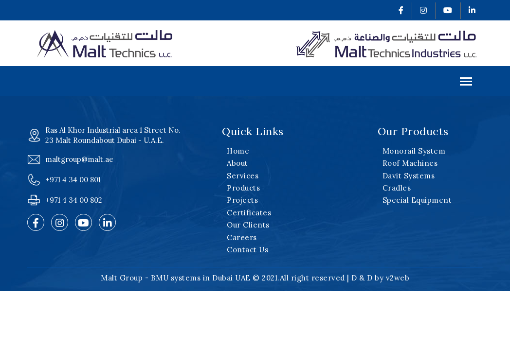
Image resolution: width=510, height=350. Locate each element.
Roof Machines (410, 163)
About (237, 163)
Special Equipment (417, 200)
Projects (242, 200)
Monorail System (414, 151)
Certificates (249, 212)
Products (243, 187)
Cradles (396, 187)
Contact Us (247, 249)
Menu (466, 82)
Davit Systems (408, 175)
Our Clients (248, 224)
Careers (242, 237)
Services (242, 175)
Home (238, 151)
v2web (398, 277)
